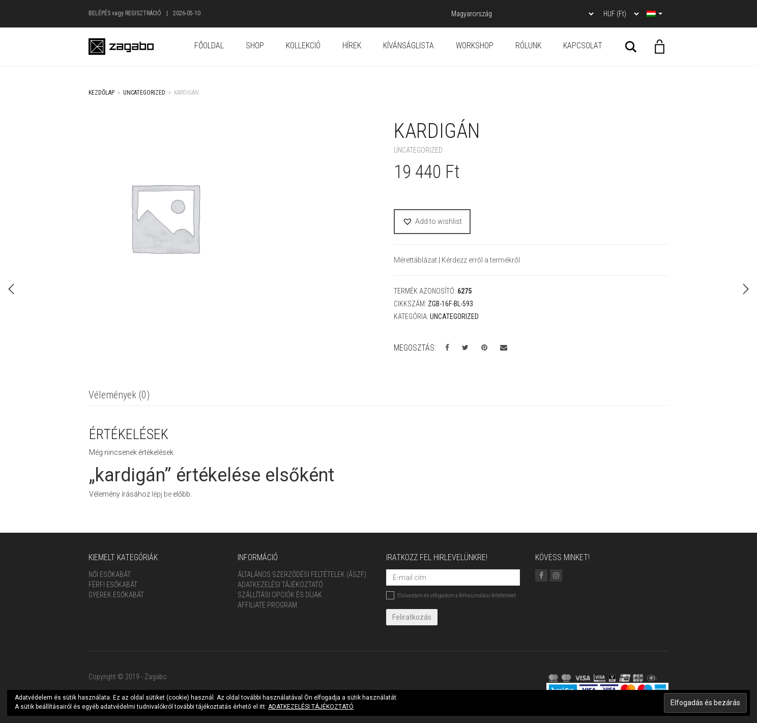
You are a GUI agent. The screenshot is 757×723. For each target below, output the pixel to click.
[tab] (119, 396)
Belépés (99, 13)
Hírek (351, 45)
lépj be (161, 494)
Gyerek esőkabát (116, 595)
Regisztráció (143, 13)
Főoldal (209, 45)
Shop (255, 45)
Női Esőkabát (110, 574)
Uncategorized (144, 92)
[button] (432, 221)
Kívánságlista (408, 45)
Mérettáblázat (416, 260)
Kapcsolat (582, 45)
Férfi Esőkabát (113, 585)
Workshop (474, 45)
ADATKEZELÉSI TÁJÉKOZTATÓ (311, 706)
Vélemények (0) (119, 395)
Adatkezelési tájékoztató (280, 585)
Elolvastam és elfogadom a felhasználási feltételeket (451, 595)
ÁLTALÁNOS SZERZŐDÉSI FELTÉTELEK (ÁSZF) (302, 574)
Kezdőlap (101, 92)
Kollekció (303, 45)
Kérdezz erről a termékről (481, 260)
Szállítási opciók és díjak (280, 595)
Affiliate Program (267, 605)
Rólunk (528, 45)
